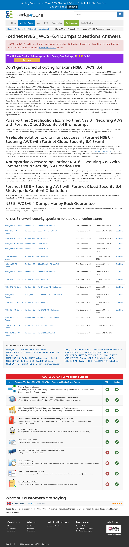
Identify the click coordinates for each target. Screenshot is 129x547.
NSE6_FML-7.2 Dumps (14, 276)
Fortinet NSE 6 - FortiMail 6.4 (36, 235)
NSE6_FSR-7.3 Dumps (13, 306)
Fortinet (18, 26)
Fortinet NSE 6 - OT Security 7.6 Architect (41, 322)
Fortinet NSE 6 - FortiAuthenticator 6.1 (40, 222)
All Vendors (11, 525)
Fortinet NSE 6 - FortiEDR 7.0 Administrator (42, 314)
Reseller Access (72, 19)
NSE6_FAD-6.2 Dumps (14, 245)
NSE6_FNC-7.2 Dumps (14, 299)
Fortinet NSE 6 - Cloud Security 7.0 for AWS (42, 261)
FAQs (46, 19)
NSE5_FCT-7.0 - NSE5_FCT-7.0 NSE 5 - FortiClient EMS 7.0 (90, 352)
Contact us (31, 522)
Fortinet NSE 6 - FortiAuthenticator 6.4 (40, 268)
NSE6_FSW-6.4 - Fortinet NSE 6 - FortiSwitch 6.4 (86, 349)
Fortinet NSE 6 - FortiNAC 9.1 (36, 240)
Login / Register (87, 19)
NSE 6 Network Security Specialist (37, 26)
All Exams (11, 527)
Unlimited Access (26, 19)
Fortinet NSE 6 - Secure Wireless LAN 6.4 (41, 227)
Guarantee (31, 527)
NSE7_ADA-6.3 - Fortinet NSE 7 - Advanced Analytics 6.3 (31, 354)
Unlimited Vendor (53, 522)
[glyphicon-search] (120, 11)
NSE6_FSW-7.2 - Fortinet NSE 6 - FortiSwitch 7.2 (44, 291)
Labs (38, 19)
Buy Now (119, 222)
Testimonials (57, 19)
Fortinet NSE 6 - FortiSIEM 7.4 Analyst (40, 329)
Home (13, 19)
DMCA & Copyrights (84, 527)
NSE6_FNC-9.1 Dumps (14, 240)
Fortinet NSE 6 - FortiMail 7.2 (36, 276)
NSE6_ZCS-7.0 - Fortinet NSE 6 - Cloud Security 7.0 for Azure (33, 360)
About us (30, 525)
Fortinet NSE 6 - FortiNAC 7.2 (36, 299)
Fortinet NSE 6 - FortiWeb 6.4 (36, 253)
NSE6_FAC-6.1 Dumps (13, 222)
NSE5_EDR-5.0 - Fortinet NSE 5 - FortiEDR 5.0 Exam (29, 357)
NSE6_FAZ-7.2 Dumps (13, 283)
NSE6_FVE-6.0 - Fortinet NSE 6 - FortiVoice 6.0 (27, 346)
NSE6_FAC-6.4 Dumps (13, 268)
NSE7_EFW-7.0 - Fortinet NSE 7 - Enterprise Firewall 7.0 (89, 354)
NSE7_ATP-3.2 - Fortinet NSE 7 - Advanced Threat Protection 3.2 (93, 346)
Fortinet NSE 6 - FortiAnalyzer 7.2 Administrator (43, 283)
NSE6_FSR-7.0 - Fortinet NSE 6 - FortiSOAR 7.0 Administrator (91, 357)
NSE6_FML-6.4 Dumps (14, 235)
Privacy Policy (81, 522)
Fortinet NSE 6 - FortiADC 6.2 (36, 245)
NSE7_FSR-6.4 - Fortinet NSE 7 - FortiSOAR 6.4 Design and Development (32, 350)
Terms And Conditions (84, 525)
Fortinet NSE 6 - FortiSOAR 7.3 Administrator (42, 306)
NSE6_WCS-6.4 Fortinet (102, 148)
